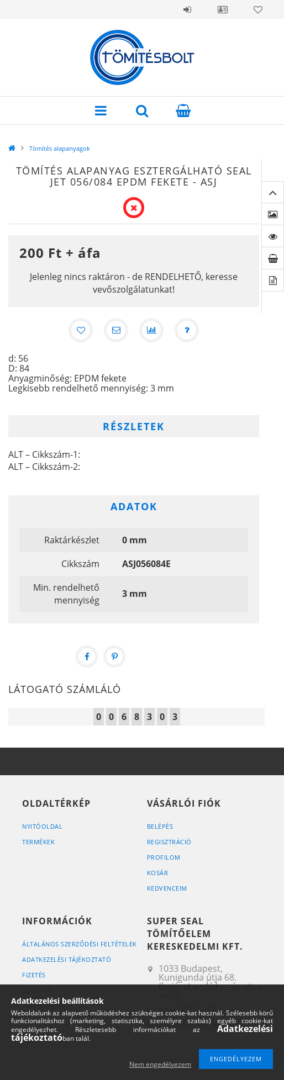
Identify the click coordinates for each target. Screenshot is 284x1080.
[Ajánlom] (116, 330)
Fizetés (34, 975)
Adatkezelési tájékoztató (66, 959)
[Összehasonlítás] (151, 330)
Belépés (187, 9)
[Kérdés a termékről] (187, 330)
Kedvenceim (167, 888)
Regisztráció (169, 842)
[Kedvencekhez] (81, 330)
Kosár (158, 873)
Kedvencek (258, 9)
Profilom (164, 857)
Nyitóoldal (42, 826)
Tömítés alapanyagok (59, 148)
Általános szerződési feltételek (79, 944)
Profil (222, 9)
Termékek (38, 842)
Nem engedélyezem (160, 1064)
